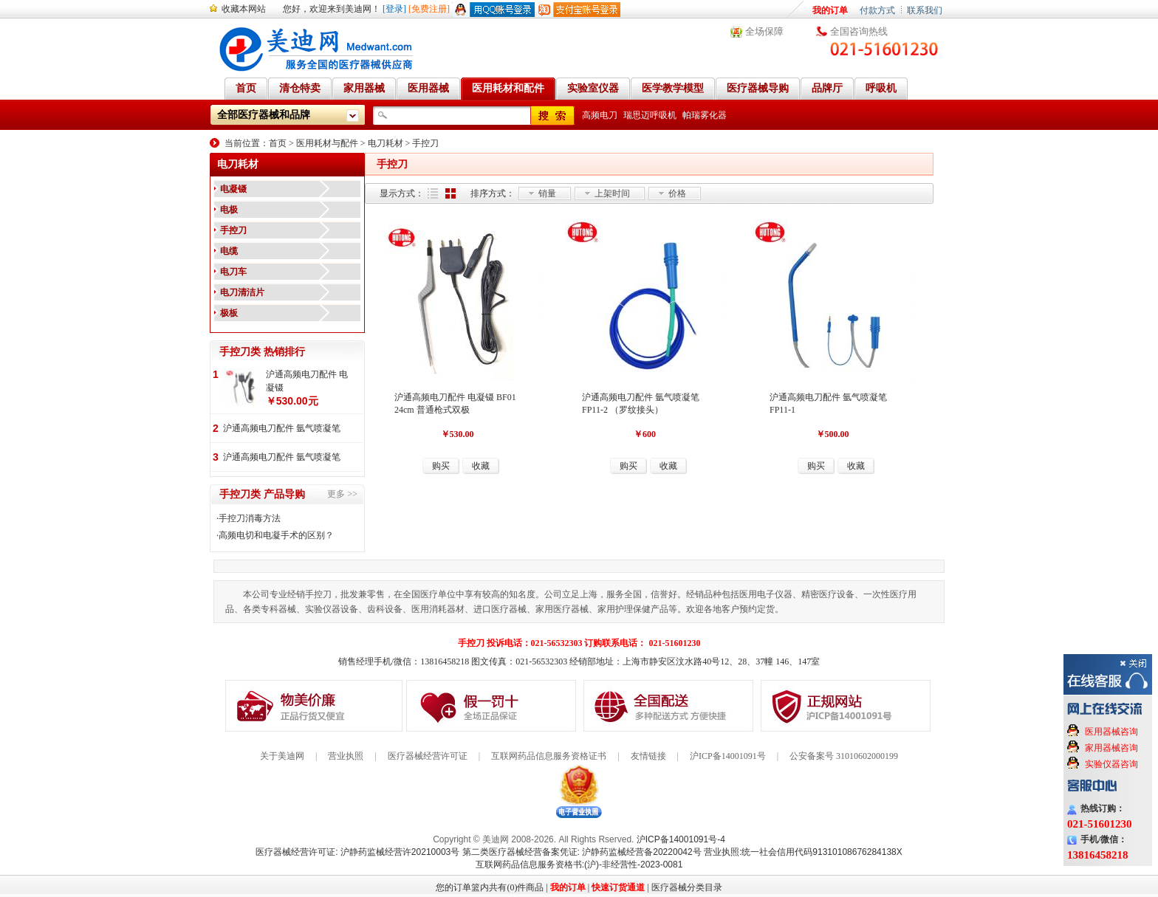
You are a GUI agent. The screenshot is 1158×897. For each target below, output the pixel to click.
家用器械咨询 (1111, 748)
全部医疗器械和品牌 (263, 114)
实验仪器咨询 (1111, 764)
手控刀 (425, 143)
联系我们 (924, 10)
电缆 (229, 251)
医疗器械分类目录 (686, 887)
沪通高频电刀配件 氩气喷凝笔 (281, 428)
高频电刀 (599, 115)
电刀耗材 (385, 143)
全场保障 (764, 31)
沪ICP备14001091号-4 (681, 839)
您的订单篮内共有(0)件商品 (490, 887)
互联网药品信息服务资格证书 (548, 756)
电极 (229, 210)
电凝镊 (233, 189)
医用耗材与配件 (327, 143)
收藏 (481, 466)
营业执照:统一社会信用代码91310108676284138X (803, 852)
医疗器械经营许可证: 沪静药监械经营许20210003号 (357, 852)
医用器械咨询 (1111, 731)
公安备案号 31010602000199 (843, 756)
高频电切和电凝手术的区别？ (276, 535)
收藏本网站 (244, 9)
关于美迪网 (282, 756)
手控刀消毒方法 (250, 518)
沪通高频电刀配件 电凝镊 (307, 381)
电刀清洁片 (242, 292)
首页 (278, 143)
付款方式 (877, 10)
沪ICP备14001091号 (728, 756)
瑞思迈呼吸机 (649, 115)
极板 (229, 313)
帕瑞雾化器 (704, 115)
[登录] (394, 9)
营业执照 (345, 756)
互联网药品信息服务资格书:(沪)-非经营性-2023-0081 (579, 864)
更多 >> (342, 494)
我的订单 (830, 10)
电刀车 (233, 272)
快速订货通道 (618, 887)
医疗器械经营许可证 (427, 756)
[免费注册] (429, 9)
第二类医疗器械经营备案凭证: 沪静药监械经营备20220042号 (582, 852)
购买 (441, 466)
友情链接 (648, 756)
